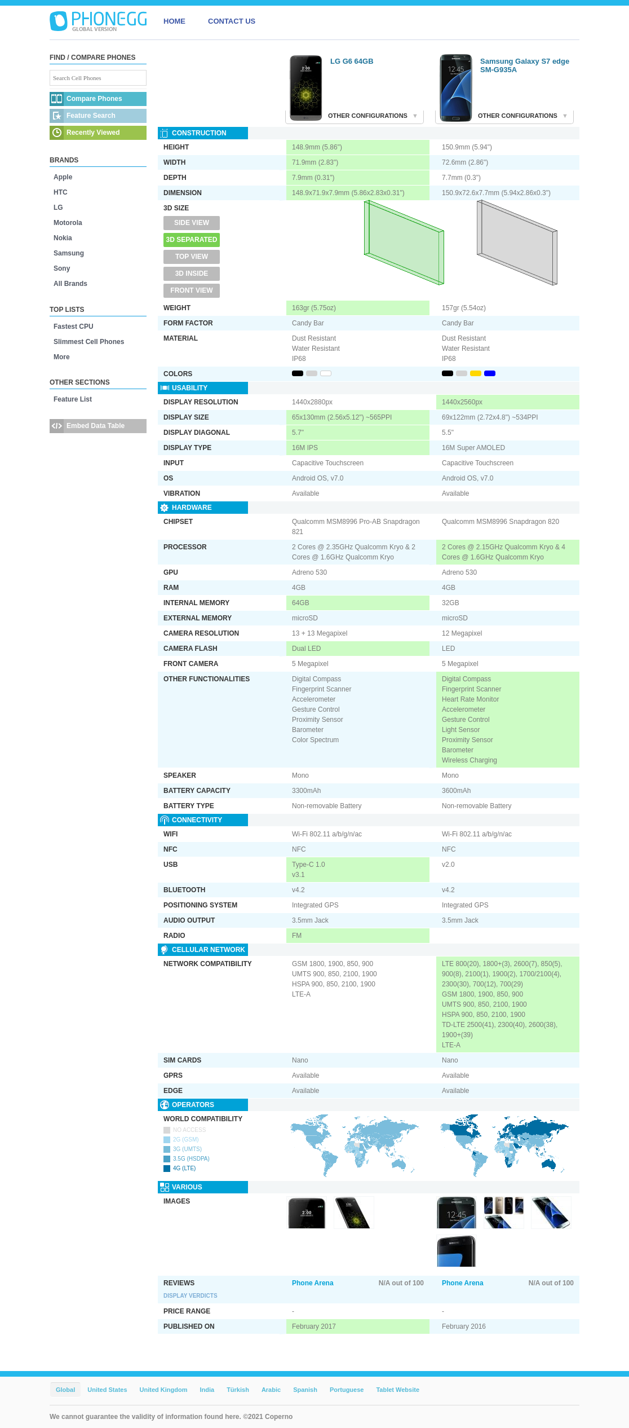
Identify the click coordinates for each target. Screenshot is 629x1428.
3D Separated (192, 240)
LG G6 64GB (352, 61)
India (207, 1389)
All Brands (70, 284)
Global (65, 1389)
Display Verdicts (190, 1296)
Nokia (63, 238)
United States (107, 1389)
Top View (191, 257)
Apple (63, 177)
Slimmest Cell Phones (89, 342)
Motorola (68, 223)
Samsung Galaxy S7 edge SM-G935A (524, 65)
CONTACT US (231, 21)
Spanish (305, 1389)
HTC (61, 192)
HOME (174, 21)
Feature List (73, 399)
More (62, 357)
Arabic (271, 1389)
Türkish (238, 1389)
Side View (191, 223)
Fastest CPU (74, 326)
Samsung (69, 253)
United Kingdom (164, 1389)
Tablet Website (397, 1389)
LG (58, 207)
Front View (191, 290)
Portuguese (347, 1389)
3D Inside (192, 273)
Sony (62, 268)
